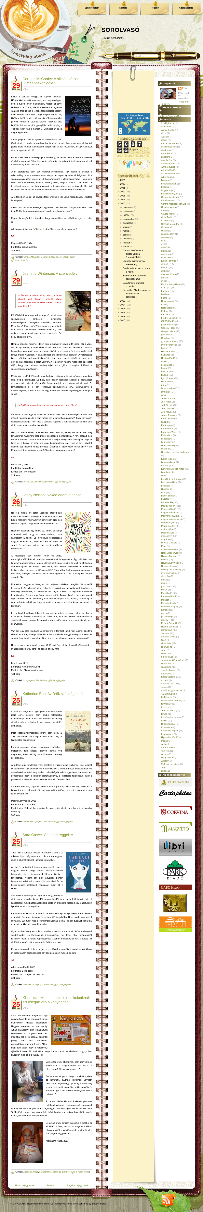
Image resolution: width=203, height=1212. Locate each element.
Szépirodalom (91, 8)
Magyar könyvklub (170, 516)
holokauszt (166, 365)
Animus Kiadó (168, 163)
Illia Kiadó (166, 381)
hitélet (164, 361)
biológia (165, 187)
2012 (122, 312)
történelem (166, 727)
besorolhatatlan (168, 183)
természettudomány (171, 717)
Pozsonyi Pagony (169, 606)
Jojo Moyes (167, 412)
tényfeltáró (166, 704)
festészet (165, 294)
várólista (165, 750)
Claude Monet (168, 214)
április (126, 234)
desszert (165, 237)
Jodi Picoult (167, 405)
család (164, 230)
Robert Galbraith (169, 623)
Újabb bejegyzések (24, 1185)
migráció (165, 539)
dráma (164, 251)
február (126, 242)
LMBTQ (165, 499)
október (126, 215)
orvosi (164, 583)
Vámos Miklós (168, 747)
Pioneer (165, 600)
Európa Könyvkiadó (170, 284)
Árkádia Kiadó (168, 170)
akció (163, 133)
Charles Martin (168, 207)
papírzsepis (167, 586)
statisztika (166, 653)
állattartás (166, 150)
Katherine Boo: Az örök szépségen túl (53, 694)
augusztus (128, 223)
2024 (122, 180)
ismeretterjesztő (169, 388)
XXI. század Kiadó (170, 764)
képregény (166, 442)
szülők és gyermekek (62, 1172)
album (164, 140)
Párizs (164, 589)
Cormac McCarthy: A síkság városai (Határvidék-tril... (133, 253)
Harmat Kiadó (168, 351)
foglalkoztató (167, 308)
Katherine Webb (169, 432)
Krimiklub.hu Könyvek (172, 479)
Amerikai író (167, 153)
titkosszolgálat (168, 724)
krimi (163, 475)
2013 (122, 308)
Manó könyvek (168, 522)
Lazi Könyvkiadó (169, 482)
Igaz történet (167, 378)
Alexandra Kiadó (30, 1172)
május (126, 231)
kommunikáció (168, 462)
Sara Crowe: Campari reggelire (48, 835)
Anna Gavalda (168, 167)
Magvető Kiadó (47, 257)
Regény (155, 8)
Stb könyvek (167, 657)
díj (162, 244)
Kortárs (123, 8)
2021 (122, 188)
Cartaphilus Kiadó (170, 197)
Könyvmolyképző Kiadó (172, 469)
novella (164, 559)
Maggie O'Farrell (169, 506)
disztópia (165, 247)
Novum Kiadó (168, 566)
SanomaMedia (168, 636)
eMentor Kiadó (168, 274)
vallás (164, 744)
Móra (163, 546)
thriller (164, 720)
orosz (164, 579)
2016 (122, 203)
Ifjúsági (164, 375)
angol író (165, 157)
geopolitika (166, 334)
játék (163, 395)
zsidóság (165, 771)
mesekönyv (167, 536)
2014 (122, 304)
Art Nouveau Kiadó (170, 173)
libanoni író (166, 489)
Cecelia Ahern (168, 200)
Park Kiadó (28, 482)
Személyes (166, 673)
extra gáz (165, 287)
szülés (164, 687)
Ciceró (164, 210)
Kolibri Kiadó (167, 459)
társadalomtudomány (171, 700)
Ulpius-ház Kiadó (169, 737)
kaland (164, 422)
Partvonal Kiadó (169, 596)
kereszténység (168, 445)
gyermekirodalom (169, 341)
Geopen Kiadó (168, 331)
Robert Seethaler (169, 626)
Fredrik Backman (169, 318)
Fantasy (165, 291)
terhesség (166, 707)
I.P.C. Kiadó (167, 371)
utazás (164, 741)
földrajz (164, 311)
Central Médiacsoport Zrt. (173, 204)
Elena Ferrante (168, 261)
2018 (122, 195)
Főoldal (50, 1185)
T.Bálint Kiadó (168, 694)
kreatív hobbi (167, 472)
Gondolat (165, 338)
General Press (168, 328)
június (126, 227)
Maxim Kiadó (29, 821)
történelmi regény (169, 730)
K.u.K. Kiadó (167, 418)
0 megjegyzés (21, 260)
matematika (167, 529)
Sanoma (165, 633)
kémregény (166, 438)
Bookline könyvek (170, 193)
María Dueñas (168, 526)
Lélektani (165, 485)
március (127, 238)
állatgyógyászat (169, 146)
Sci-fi (163, 640)
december (128, 207)
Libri (25, 680)
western (165, 761)
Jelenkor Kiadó (168, 398)
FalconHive (47, 1203)
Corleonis (166, 220)
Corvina (165, 227)
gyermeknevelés (169, 345)
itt (38, 229)
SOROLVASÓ (120, 29)
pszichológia (167, 616)
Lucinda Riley (168, 502)
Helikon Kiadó (168, 358)
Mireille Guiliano (169, 542)
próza (164, 613)
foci (163, 304)
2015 (122, 301)
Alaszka (165, 136)
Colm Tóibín (167, 217)
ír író (163, 385)
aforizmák (166, 126)
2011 (122, 316)
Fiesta (164, 298)
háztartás (165, 354)
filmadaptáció (167, 301)
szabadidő (166, 667)
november (128, 211)
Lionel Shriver (168, 495)
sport (163, 650)
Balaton (165, 180)
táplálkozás (166, 697)
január (126, 246)
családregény (167, 234)
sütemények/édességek (173, 660)
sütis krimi (166, 663)
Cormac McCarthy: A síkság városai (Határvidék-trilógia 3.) (51, 81)
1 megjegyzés (64, 984)
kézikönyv (166, 448)
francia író (166, 314)
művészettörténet (169, 549)
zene (163, 767)
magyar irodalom (169, 512)
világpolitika (167, 757)
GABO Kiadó (167, 321)
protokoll (165, 610)
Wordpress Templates (66, 1203)
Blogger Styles (99, 1203)
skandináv (166, 643)
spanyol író (166, 647)
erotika (164, 277)
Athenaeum (28, 984)
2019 (122, 191)
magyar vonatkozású (171, 519)
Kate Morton (167, 428)
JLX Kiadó (166, 401)
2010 (122, 320)
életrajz (164, 267)
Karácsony (166, 425)
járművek (165, 392)
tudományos (167, 734)
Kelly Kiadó (166, 435)
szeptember (128, 219)
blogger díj (166, 190)
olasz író (165, 576)
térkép (164, 714)
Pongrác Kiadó (168, 603)
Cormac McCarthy (31, 257)
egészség (166, 254)
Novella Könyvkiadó (171, 563)
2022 (122, 184)
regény (58, 257)
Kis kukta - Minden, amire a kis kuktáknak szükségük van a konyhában (56, 1000)
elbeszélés (166, 257)
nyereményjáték (169, 573)
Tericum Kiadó (168, 710)
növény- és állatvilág (171, 569)
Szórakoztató (186, 8)
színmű (164, 680)
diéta (163, 240)
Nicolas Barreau (169, 556)
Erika (184, 88)
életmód (165, 264)
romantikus (166, 630)
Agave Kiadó (167, 130)
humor (164, 368)
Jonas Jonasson (169, 415)
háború (164, 348)
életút (164, 271)
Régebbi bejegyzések (77, 1185)
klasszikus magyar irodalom (175, 452)
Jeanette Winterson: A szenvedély (50, 274)
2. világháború (168, 123)
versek (164, 754)
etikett (164, 281)
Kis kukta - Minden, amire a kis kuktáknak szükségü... (136, 293)
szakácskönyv (168, 670)
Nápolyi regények (169, 553)
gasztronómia (45, 1172)
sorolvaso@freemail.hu (169, 116)
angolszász (166, 160)
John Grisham (168, 408)
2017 (122, 199)
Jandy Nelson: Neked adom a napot (52, 495)
